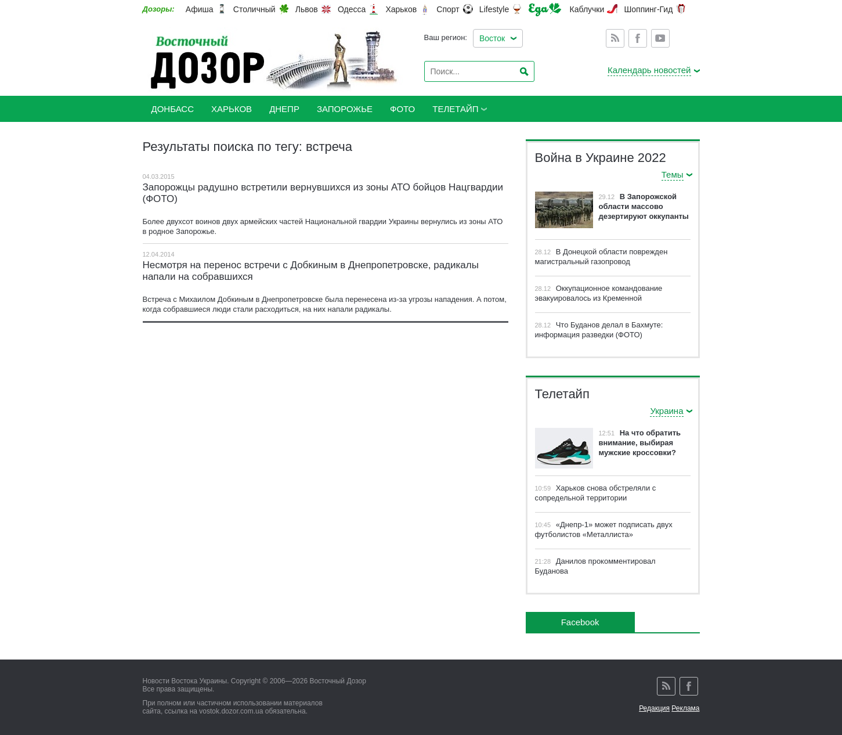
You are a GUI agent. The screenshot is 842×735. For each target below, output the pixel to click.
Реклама (685, 708)
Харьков (401, 9)
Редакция (654, 708)
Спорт (447, 9)
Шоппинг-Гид (648, 9)
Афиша (200, 9)
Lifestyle (494, 9)
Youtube (660, 38)
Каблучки (587, 9)
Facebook (637, 38)
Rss (615, 38)
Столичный (254, 9)
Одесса (352, 9)
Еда (545, 9)
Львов (306, 9)
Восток (492, 38)
